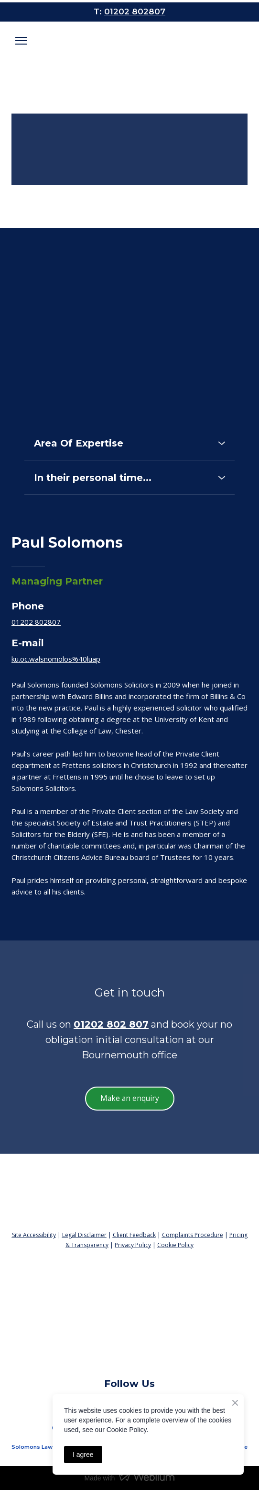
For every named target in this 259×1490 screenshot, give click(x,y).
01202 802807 (36, 622)
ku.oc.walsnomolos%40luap (55, 659)
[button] (129, 443)
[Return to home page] (129, 1189)
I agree (83, 1454)
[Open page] (129, 46)
